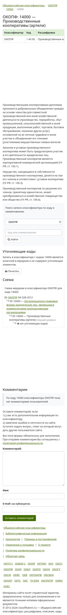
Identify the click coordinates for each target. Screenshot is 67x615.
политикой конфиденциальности (23, 443)
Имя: (6, 490)
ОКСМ (7, 575)
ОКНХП (8, 580)
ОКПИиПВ (35, 575)
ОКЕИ (27, 569)
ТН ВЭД (34, 580)
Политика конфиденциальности (25, 550)
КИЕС (7, 586)
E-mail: (16, 503)
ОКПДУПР (47, 580)
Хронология (13, 539)
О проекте (44, 544)
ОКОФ (31, 563)
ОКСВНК (49, 575)
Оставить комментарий (19, 518)
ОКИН (46, 569)
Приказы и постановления (40, 539)
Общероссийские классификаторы (25, 527)
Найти (13, 239)
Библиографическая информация (26, 533)
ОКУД (18, 569)
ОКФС (16, 575)
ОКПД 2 (8, 563)
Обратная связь (15, 556)
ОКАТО (37, 569)
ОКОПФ (12, 297)
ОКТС (17, 580)
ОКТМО (41, 563)
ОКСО (58, 563)
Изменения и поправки (20, 544)
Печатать (12, 271)
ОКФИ (59, 580)
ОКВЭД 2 (20, 563)
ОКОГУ (56, 569)
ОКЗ (50, 563)
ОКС (25, 580)
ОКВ (24, 575)
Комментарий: (12, 448)
